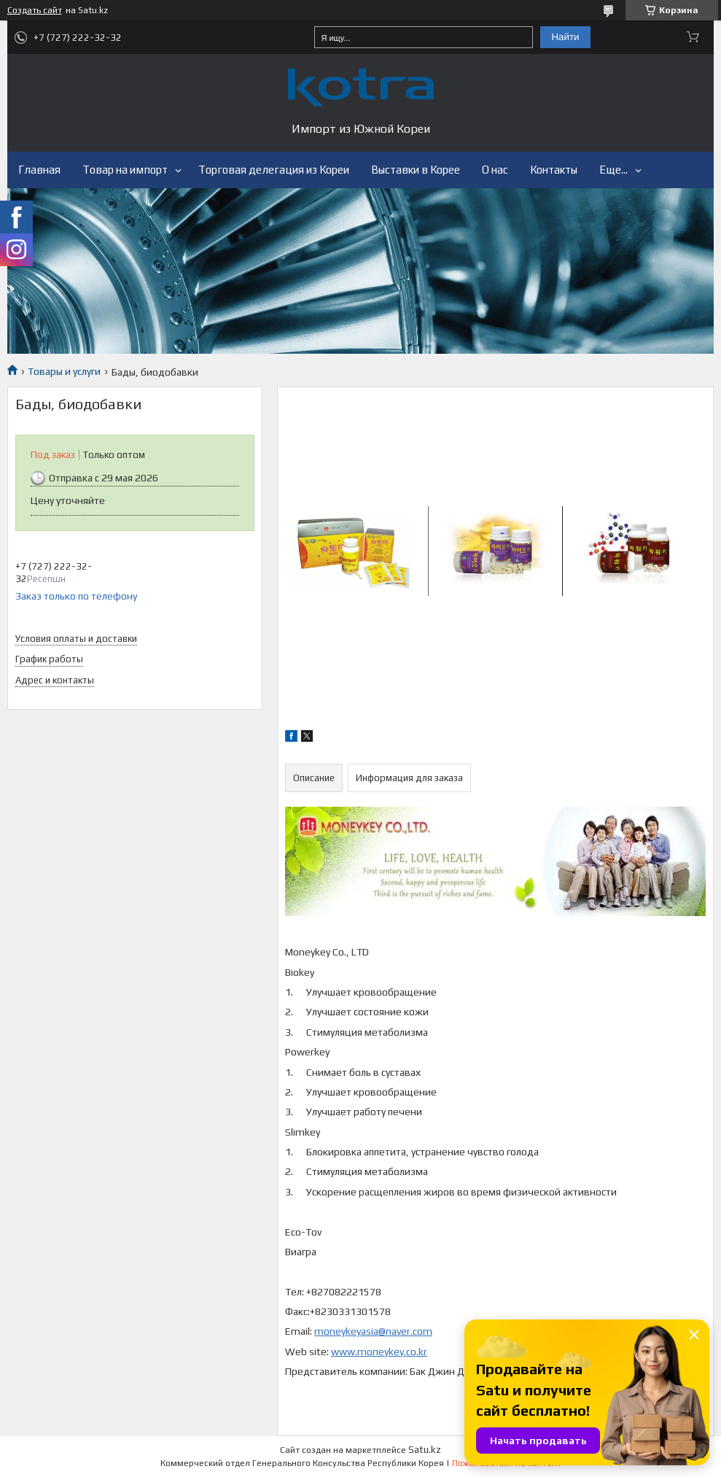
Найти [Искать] (565, 36)
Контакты (553, 169)
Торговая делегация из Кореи (273, 169)
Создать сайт (34, 10)
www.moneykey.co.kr (379, 1351)
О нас (495, 169)
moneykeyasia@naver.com (373, 1331)
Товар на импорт (125, 169)
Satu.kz (424, 1449)
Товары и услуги (64, 371)
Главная (39, 169)
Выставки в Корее (415, 169)
